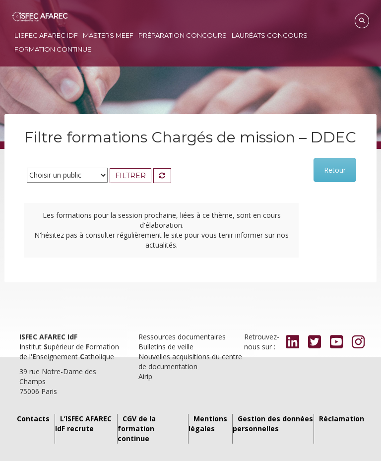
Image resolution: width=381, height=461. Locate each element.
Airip (145, 376)
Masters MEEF (108, 35)
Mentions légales (208, 423)
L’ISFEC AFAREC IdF (46, 35)
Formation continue (52, 49)
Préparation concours (182, 35)
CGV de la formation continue (137, 428)
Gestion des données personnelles (273, 423)
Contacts (33, 418)
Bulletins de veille (165, 346)
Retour (335, 170)
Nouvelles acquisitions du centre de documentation (190, 361)
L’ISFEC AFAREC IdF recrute (83, 423)
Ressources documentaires (182, 336)
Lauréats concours (270, 35)
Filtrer (130, 175)
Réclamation (341, 418)
